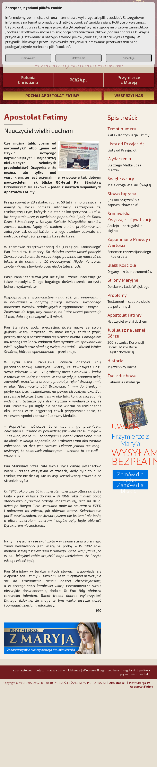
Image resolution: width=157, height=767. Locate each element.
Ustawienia (78, 58)
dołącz (40, 670)
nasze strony (56, 670)
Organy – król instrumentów (129, 271)
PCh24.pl (78, 80)
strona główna (23, 670)
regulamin (129, 670)
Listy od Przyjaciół (122, 150)
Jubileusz (74, 670)
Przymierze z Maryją (128, 80)
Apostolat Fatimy (141, 686)
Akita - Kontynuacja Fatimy (128, 135)
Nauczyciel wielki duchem (127, 321)
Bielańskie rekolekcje (123, 382)
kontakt (145, 674)
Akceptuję (129, 58)
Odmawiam (28, 58)
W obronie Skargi (94, 670)
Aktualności (117, 683)
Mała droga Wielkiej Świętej (129, 185)
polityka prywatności (135, 672)
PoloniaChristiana (28, 80)
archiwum (114, 670)
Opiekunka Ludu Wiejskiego (128, 286)
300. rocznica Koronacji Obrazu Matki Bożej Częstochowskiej (125, 347)
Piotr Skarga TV (139, 683)
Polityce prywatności (128, 22)
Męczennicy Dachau (122, 367)
